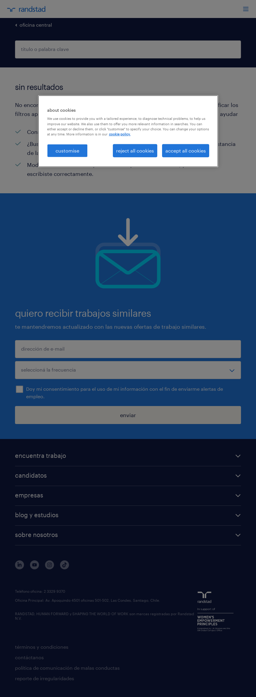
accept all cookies (185, 150)
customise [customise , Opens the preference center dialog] (67, 150)
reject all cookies (135, 150)
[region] (128, 131)
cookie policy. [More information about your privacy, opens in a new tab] (120, 134)
